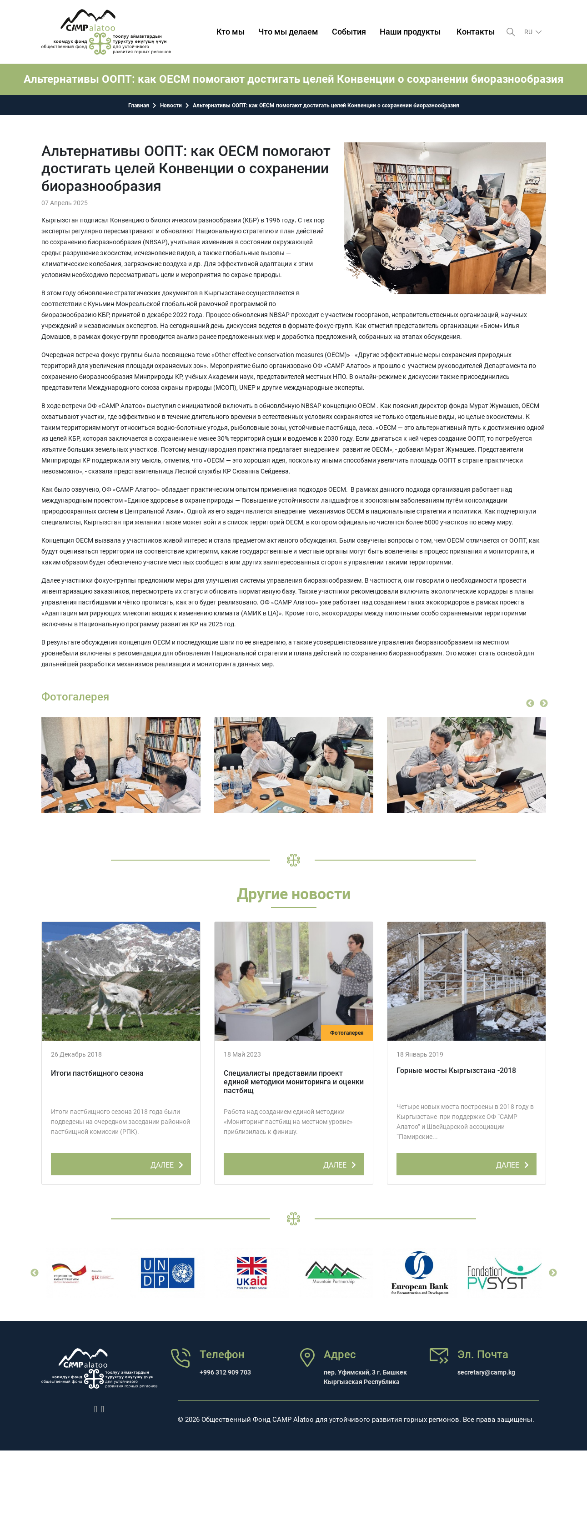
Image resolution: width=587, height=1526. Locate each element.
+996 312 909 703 (225, 1372)
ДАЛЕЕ (168, 1163)
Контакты (476, 31)
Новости (171, 105)
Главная (138, 105)
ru (529, 31)
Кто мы (230, 31)
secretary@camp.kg (486, 1372)
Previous (530, 703)
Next (543, 703)
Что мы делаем (288, 31)
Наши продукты (410, 31)
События (349, 31)
